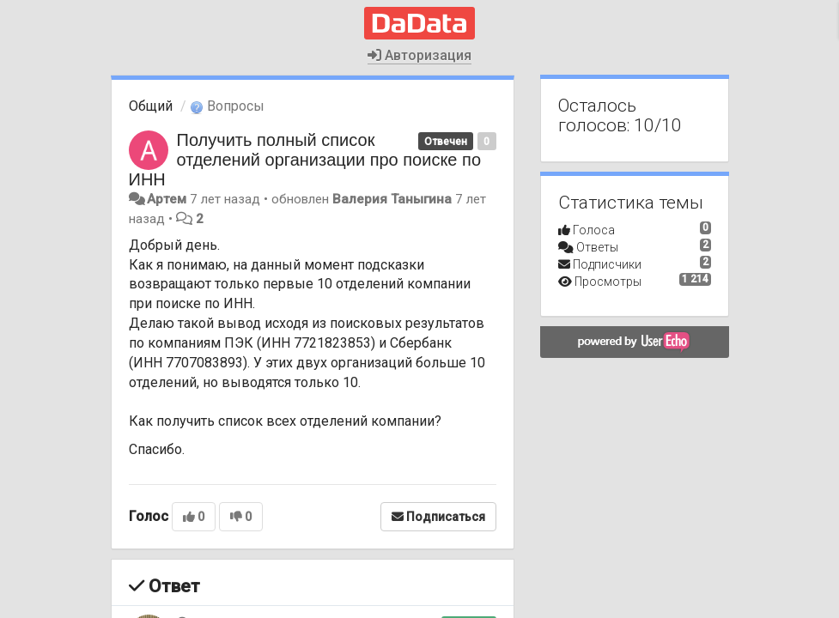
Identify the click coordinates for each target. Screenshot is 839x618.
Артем (166, 199)
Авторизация (419, 55)
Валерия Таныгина (392, 199)
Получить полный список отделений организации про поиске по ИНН (305, 159)
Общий (151, 106)
